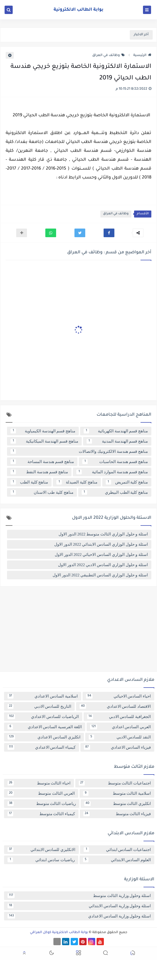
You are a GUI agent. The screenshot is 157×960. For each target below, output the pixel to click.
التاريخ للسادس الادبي (39, 706)
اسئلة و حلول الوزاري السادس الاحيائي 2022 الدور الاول (101, 554)
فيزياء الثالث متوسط (117, 813)
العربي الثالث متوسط (41, 793)
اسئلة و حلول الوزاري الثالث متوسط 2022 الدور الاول (103, 534)
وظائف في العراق (108, 55)
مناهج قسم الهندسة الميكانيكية (44, 441)
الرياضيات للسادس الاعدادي (43, 716)
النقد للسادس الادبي (120, 737)
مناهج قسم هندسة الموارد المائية (112, 472)
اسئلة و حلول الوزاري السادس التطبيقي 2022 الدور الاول (100, 575)
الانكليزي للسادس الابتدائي (41, 849)
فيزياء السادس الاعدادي (117, 747)
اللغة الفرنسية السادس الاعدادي (45, 726)
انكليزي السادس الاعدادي (44, 737)
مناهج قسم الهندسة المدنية (117, 441)
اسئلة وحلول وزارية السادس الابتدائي (79, 905)
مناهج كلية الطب (29, 482)
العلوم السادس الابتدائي (117, 859)
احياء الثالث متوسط (39, 783)
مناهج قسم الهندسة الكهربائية (116, 431)
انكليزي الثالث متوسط (117, 803)
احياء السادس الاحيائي (118, 696)
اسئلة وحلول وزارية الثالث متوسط (79, 895)
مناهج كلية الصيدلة (76, 482)
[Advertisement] (78, 631)
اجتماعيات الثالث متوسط (115, 783)
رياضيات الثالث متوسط (42, 803)
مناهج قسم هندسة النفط (39, 472)
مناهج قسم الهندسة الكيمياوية (43, 431)
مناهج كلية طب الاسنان (42, 492)
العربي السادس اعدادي (120, 726)
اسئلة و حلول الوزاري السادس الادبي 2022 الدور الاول (103, 565)
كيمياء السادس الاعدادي (42, 747)
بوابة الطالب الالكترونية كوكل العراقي (59, 932)
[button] (109, 233)
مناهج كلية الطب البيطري (115, 492)
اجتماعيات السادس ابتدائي (117, 849)
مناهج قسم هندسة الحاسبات (115, 461)
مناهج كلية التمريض (127, 482)
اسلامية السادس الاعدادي (43, 696)
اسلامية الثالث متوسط (117, 793)
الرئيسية (142, 55)
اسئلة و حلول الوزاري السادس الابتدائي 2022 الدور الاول (101, 544)
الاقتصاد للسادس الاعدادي (115, 706)
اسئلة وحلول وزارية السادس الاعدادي (79, 916)
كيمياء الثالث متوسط (41, 813)
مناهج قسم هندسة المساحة (42, 461)
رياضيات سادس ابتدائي (41, 859)
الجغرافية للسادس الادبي (119, 716)
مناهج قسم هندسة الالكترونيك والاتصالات (79, 451)
